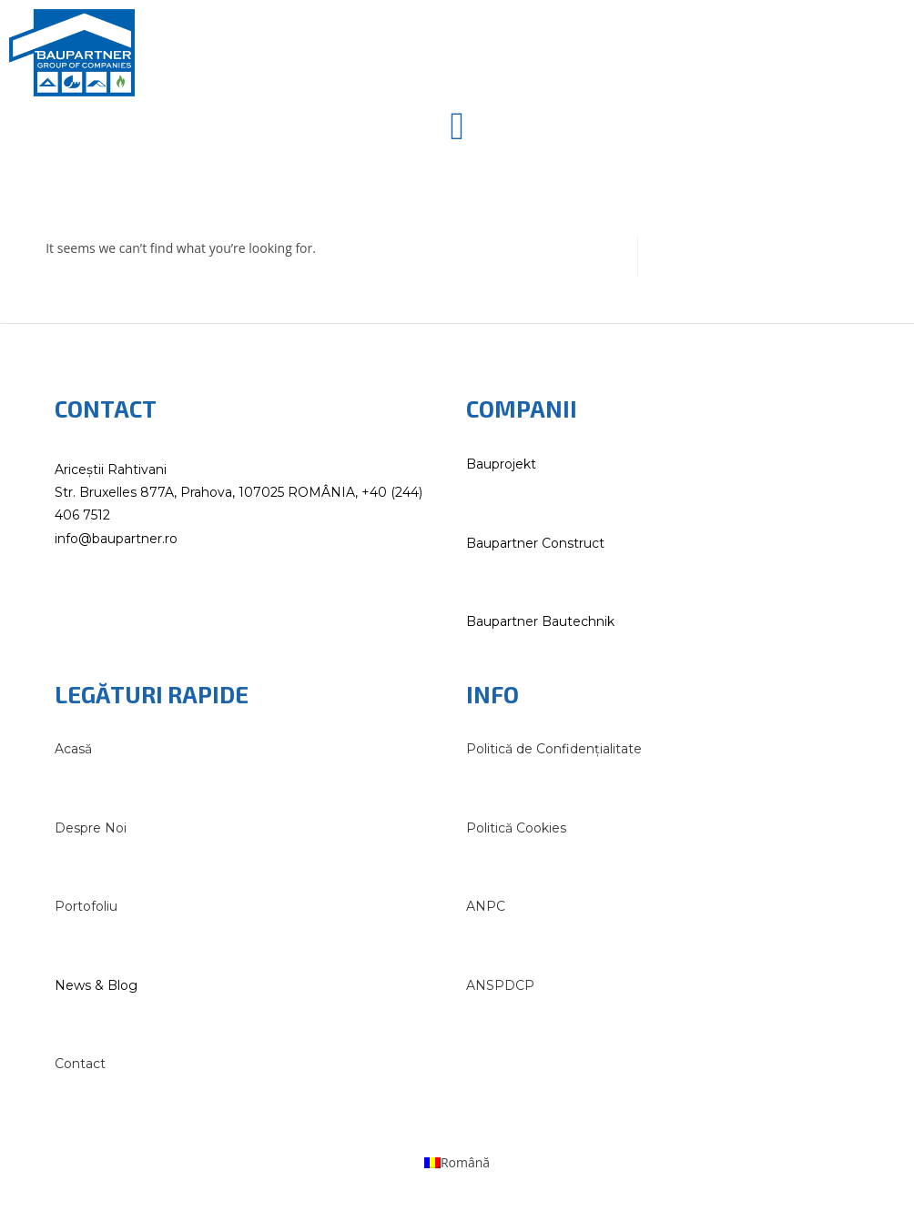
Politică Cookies (516, 828)
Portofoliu (86, 906)
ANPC (485, 906)
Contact (80, 1063)
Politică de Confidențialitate (554, 749)
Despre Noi (91, 828)
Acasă (73, 749)
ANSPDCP (500, 985)
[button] (456, 126)
